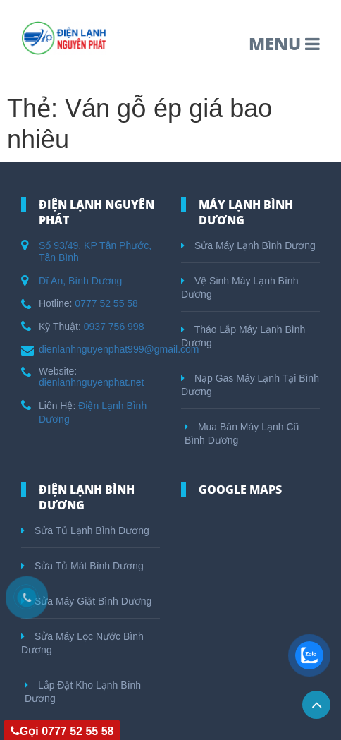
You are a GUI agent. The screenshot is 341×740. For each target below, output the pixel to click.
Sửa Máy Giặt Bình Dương (86, 601)
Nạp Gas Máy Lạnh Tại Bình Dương (250, 384)
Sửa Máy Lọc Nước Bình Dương (82, 643)
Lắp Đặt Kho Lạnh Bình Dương (83, 691)
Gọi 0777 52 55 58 (62, 731)
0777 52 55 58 (106, 303)
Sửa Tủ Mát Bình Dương (82, 565)
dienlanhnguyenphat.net (91, 382)
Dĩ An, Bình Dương (80, 280)
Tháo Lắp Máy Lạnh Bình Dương (243, 336)
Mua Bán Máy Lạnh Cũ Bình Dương (242, 433)
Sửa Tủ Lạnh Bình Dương (85, 530)
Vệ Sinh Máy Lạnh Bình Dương (239, 287)
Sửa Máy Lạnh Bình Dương (248, 245)
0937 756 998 (114, 326)
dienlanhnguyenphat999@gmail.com (119, 349)
